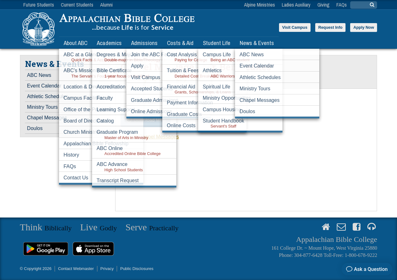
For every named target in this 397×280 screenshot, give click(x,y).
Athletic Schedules (47, 96)
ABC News (39, 75)
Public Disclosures (136, 268)
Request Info (330, 27)
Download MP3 (150, 119)
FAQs (341, 4)
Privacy (107, 268)
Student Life (216, 43)
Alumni (106, 4)
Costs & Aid (180, 43)
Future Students (38, 4)
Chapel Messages (47, 117)
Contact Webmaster (76, 268)
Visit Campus (294, 27)
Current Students (77, 4)
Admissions (144, 43)
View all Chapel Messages (149, 136)
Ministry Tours (42, 107)
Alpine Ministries (259, 4)
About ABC (75, 43)
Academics (109, 43)
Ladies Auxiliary (296, 4)
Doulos (35, 128)
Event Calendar (44, 85)
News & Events (257, 43)
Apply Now (363, 27)
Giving (323, 4)
